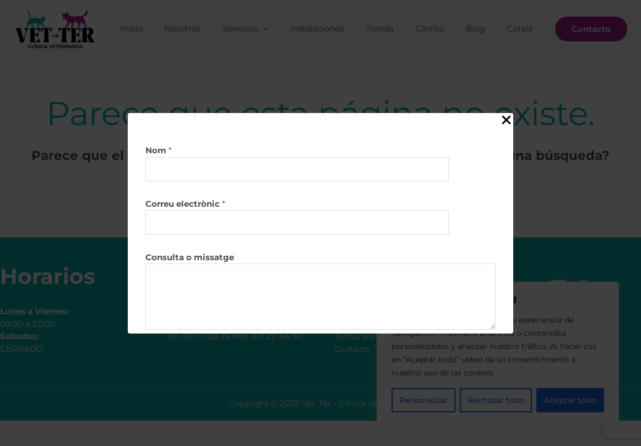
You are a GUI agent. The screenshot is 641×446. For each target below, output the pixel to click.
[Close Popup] (506, 120)
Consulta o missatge (189, 260)
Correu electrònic (185, 205)
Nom (158, 150)
